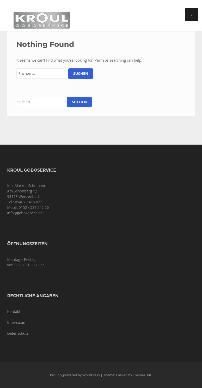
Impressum (17, 322)
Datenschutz (17, 333)
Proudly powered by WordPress (75, 375)
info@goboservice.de (25, 212)
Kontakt (14, 311)
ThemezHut (142, 375)
